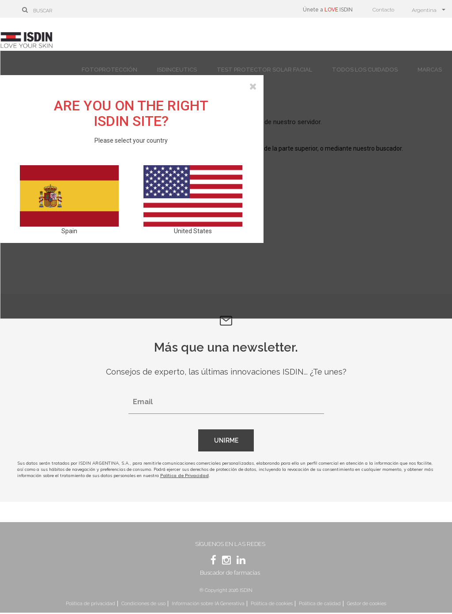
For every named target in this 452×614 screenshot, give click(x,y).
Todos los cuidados (365, 69)
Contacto (383, 10)
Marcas (430, 69)
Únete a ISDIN (328, 10)
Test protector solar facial (264, 69)
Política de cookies (272, 603)
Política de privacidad (90, 603)
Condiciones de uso (143, 603)
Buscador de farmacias (230, 572)
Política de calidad (320, 603)
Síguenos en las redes (230, 544)
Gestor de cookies (366, 603)
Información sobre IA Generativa (208, 603)
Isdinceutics (177, 69)
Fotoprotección (109, 69)
